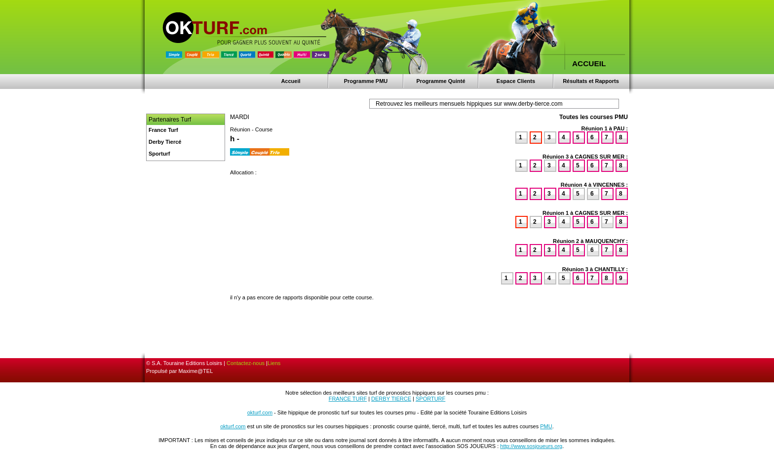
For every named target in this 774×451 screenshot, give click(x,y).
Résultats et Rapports (591, 81)
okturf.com (259, 412)
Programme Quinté (440, 81)
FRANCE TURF (348, 399)
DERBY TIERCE (391, 399)
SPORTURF (430, 399)
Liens (274, 363)
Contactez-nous (246, 363)
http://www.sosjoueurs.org (531, 446)
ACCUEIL (589, 63)
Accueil (290, 81)
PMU (546, 426)
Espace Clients (516, 81)
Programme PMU (366, 81)
